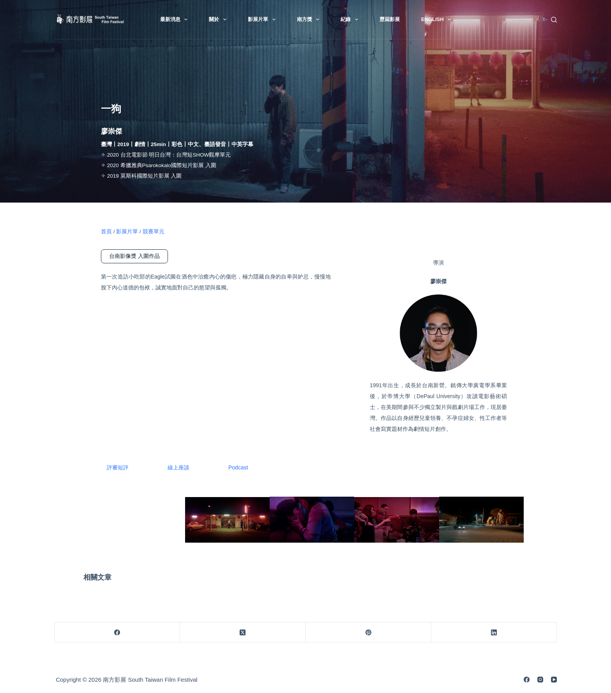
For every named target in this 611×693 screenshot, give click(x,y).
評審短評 (118, 467)
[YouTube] (554, 679)
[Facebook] (117, 632)
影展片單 (263, 19)
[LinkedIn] (494, 632)
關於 (219, 19)
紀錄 (351, 19)
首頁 (106, 232)
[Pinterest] (368, 632)
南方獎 (310, 19)
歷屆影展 (390, 19)
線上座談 (178, 467)
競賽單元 (153, 232)
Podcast (238, 467)
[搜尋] (554, 20)
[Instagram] (540, 679)
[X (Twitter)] (243, 632)
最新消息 (175, 19)
